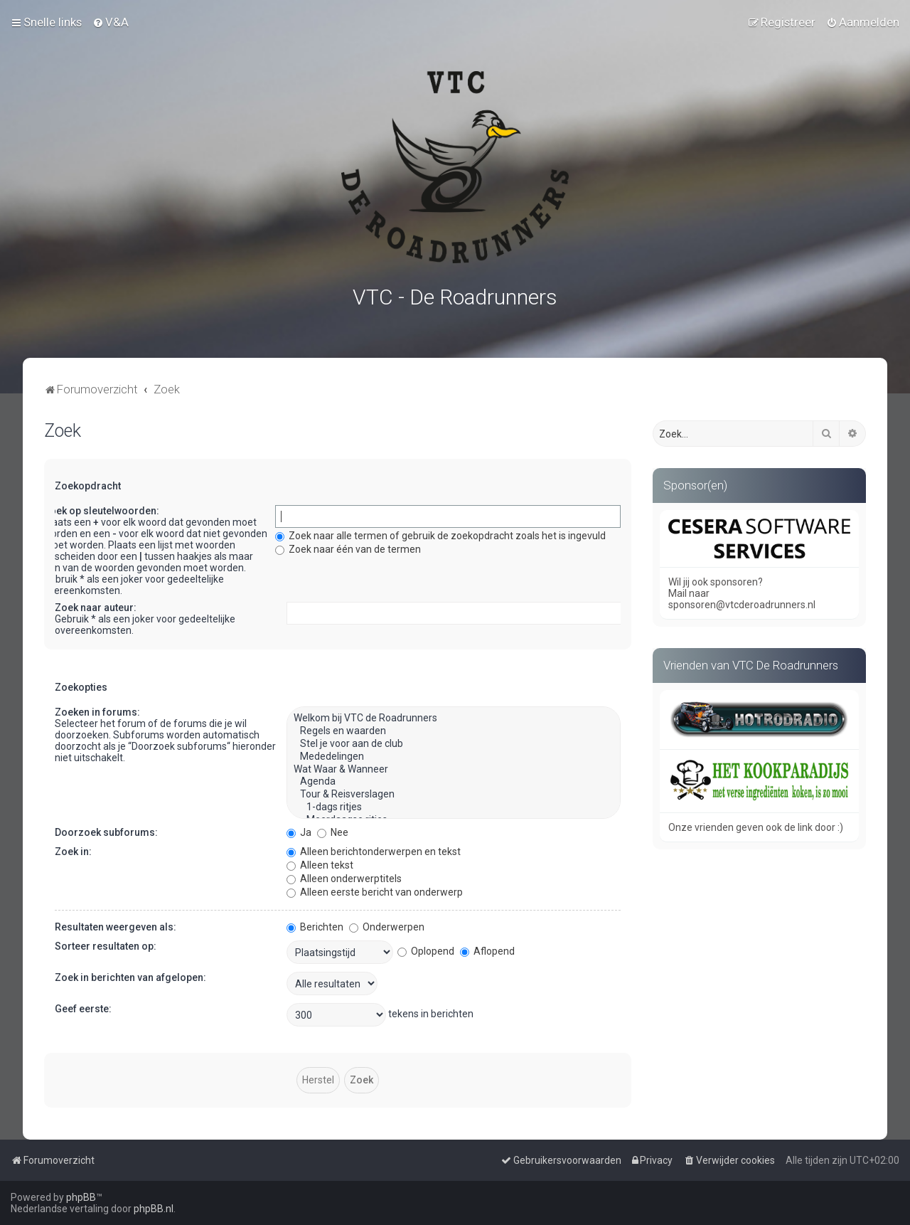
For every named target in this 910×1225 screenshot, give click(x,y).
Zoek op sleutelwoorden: (101, 508)
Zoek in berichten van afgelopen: (130, 974)
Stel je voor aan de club (453, 741)
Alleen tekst (320, 862)
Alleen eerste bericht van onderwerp (375, 889)
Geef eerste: (83, 1006)
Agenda (453, 779)
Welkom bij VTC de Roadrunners (453, 715)
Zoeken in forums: (97, 709)
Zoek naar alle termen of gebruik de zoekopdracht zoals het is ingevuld (440, 533)
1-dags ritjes (453, 804)
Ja (299, 829)
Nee (332, 829)
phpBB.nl (153, 1208)
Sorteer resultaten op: (105, 943)
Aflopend (487, 948)
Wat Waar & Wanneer (453, 766)
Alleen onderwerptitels (344, 875)
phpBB (81, 1197)
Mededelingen (453, 754)
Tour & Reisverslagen (453, 791)
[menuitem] (110, 22)
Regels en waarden (453, 728)
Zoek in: (73, 848)
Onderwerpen (386, 924)
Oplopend (425, 948)
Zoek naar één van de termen (348, 546)
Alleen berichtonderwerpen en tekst (374, 848)
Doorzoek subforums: (106, 829)
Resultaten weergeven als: (115, 924)
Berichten (315, 924)
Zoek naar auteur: (95, 604)
